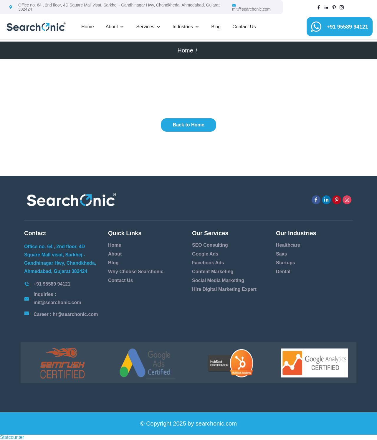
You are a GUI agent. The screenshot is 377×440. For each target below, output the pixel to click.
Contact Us (244, 26)
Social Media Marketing (218, 280)
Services (148, 27)
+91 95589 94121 (347, 26)
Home (87, 26)
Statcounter (12, 437)
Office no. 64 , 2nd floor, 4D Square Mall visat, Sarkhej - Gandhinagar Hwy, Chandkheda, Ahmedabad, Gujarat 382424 (119, 7)
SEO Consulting (210, 245)
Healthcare (288, 245)
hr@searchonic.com (75, 314)
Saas (281, 253)
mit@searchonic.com (251, 7)
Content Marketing (212, 271)
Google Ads (205, 253)
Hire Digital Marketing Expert (224, 289)
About (115, 27)
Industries (186, 27)
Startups (285, 262)
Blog (216, 26)
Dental (283, 271)
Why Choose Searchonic (135, 271)
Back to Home (188, 124)
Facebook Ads (208, 262)
